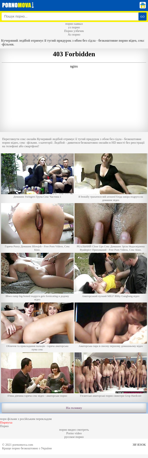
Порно (4, 426)
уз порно (74, 27)
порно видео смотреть (74, 429)
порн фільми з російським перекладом (26, 419)
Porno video (74, 433)
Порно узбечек (74, 31)
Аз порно (74, 34)
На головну (74, 408)
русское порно (74, 437)
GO (142, 16)
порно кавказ (74, 23)
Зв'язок (139, 444)
